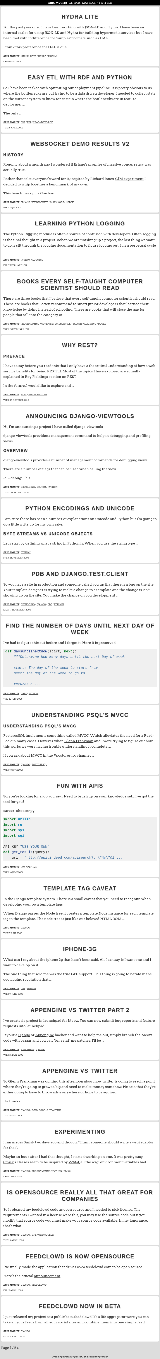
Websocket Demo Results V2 (80, 144)
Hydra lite (80, 17)
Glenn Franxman (78, 740)
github (74, 2)
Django (24, 1034)
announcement (47, 1275)
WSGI (74, 1162)
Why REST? (80, 345)
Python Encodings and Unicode (80, 508)
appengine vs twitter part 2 (80, 1009)
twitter (108, 1081)
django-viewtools (88, 426)
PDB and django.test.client (79, 573)
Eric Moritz (58, 2)
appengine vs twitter (80, 1070)
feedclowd (82, 1316)
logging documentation (63, 245)
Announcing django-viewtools (80, 416)
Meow (73, 1020)
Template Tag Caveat (80, 888)
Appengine (44, 1034)
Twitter (105, 2)
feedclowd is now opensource (80, 1256)
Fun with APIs (80, 785)
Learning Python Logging (80, 223)
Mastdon (89, 2)
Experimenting (80, 1131)
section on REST (62, 376)
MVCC (83, 735)
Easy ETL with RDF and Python (80, 77)
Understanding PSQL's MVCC (80, 714)
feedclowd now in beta (80, 1306)
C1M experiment (129, 179)
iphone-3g (80, 949)
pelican (78, 1356)
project (32, 1020)
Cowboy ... (48, 193)
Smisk (29, 1142)
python (103, 1356)
